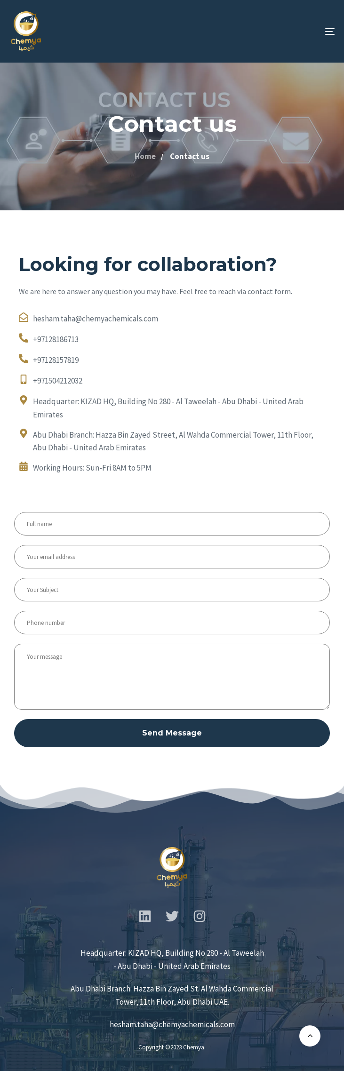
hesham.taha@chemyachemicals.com (172, 1024)
